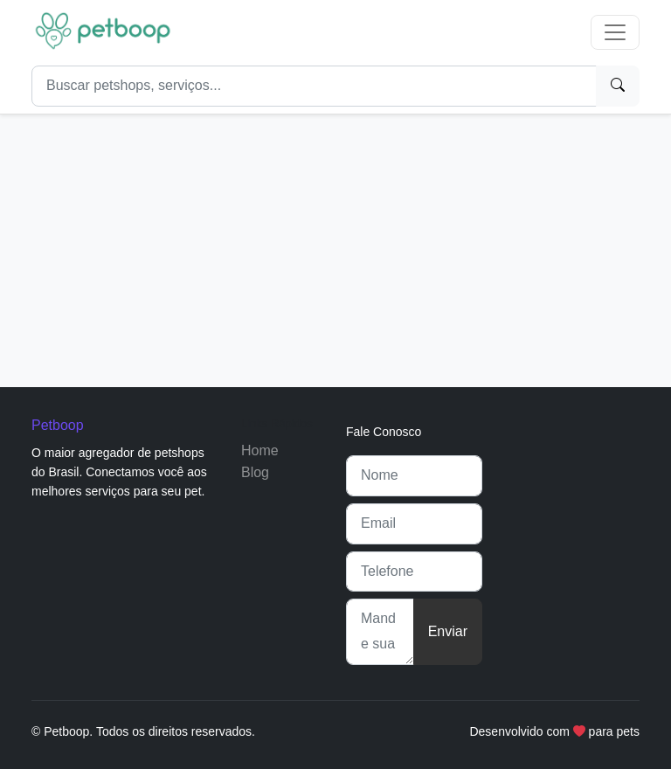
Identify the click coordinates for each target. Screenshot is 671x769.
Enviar (447, 631)
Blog (255, 472)
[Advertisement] (335, 243)
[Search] (314, 86)
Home (260, 450)
